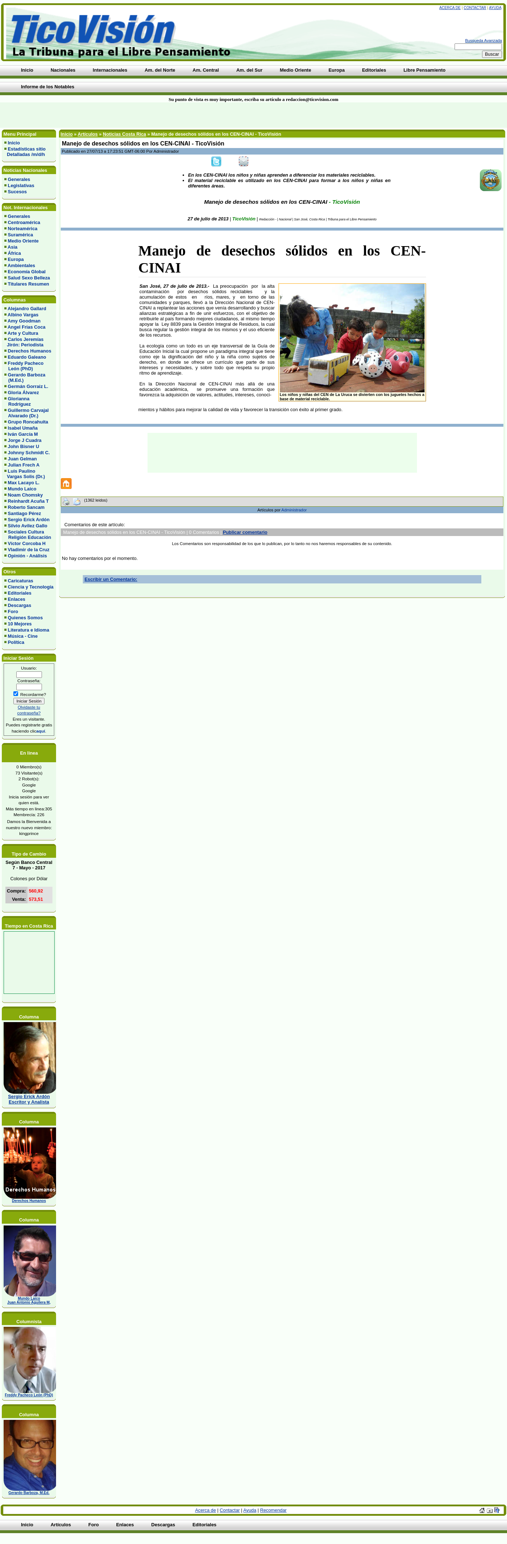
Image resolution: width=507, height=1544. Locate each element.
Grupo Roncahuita (28, 422)
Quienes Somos (25, 617)
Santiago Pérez (24, 513)
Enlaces (16, 599)
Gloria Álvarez (23, 392)
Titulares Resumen (28, 284)
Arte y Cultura (23, 333)
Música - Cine (23, 636)
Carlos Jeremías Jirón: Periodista (23, 342)
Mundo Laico (22, 489)
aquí (40, 731)
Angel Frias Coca (27, 327)
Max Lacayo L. (23, 482)
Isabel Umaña (23, 428)
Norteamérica (23, 228)
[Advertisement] (121, 115)
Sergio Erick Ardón (29, 519)
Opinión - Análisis (27, 555)
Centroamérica (24, 222)
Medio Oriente (23, 241)
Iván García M (23, 434)
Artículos (88, 134)
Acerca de (450, 8)
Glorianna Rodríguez (17, 401)
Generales (19, 179)
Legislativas (21, 185)
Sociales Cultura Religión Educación (27, 534)
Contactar (475, 8)
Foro (13, 611)
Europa (16, 259)
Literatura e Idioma (29, 630)
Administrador (294, 510)
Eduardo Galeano (27, 357)
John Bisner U (23, 446)
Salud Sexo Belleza (29, 277)
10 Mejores (20, 624)
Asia (12, 247)
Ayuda (495, 8)
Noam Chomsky (25, 495)
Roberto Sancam (26, 507)
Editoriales (19, 593)
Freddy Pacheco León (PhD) (23, 365)
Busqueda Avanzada (483, 40)
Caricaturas (20, 580)
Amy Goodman (24, 321)
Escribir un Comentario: (111, 579)
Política (16, 642)
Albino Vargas (23, 314)
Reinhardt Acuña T (28, 501)
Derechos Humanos (29, 351)
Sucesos (17, 191)
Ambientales (21, 265)
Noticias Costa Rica (124, 134)
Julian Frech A (24, 465)
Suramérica (20, 234)
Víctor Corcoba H (27, 543)
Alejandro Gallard (27, 308)
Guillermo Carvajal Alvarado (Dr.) (26, 413)
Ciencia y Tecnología (31, 587)
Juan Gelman (22, 458)
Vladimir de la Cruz (29, 549)
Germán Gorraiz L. (28, 386)
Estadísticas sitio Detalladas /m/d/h (25, 151)
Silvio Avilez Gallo (27, 525)
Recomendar (273, 1510)
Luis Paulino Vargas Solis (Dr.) (24, 473)
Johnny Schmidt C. (29, 452)
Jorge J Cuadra (25, 440)
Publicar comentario (245, 532)
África (14, 253)
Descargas (19, 605)
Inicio (14, 142)
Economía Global (27, 271)
